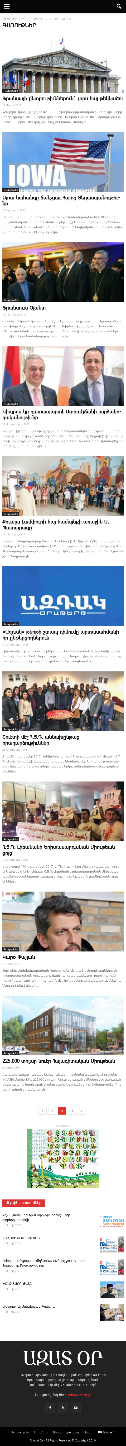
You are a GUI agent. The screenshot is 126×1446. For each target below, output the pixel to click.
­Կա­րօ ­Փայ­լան (18, 957)
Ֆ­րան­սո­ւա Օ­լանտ (24, 308)
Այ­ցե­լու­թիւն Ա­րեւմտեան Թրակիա (28, 1306)
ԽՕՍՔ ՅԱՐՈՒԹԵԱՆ (17, 1284)
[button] (119, 6)
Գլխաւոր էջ (20, 1432)
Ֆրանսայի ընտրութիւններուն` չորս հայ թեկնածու (62, 99)
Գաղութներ (11, 90)
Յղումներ (41, 1432)
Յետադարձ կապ (66, 1432)
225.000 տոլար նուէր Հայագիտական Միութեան (58, 1061)
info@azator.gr (79, 1395)
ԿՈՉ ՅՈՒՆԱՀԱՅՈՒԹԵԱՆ (21, 1238)
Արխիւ (89, 1432)
